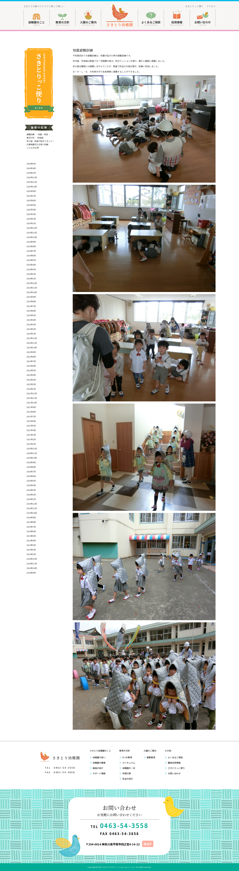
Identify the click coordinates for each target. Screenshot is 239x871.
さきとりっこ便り (194, 6)
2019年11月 (32, 508)
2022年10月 (32, 347)
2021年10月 (32, 402)
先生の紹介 (127, 778)
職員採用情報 (174, 762)
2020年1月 (31, 499)
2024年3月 (31, 269)
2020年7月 (31, 471)
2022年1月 (31, 388)
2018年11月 (32, 563)
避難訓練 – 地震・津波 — (38, 134)
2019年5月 (31, 535)
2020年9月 (31, 462)
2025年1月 (31, 223)
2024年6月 (31, 255)
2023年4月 (31, 319)
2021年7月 (31, 416)
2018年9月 (31, 572)
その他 (168, 750)
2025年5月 (31, 205)
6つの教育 (127, 757)
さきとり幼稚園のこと (100, 750)
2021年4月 (31, 430)
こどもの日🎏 (33, 147)
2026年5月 (31, 163)
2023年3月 (31, 324)
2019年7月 (31, 526)
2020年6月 (31, 476)
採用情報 (176, 23)
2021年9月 (31, 407)
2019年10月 (32, 512)
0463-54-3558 (64, 767)
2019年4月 (31, 540)
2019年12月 (32, 503)
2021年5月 (31, 425)
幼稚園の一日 (128, 768)
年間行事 (126, 773)
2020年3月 (31, 490)
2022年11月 (32, 342)
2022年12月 (32, 338)
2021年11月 (32, 398)
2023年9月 (31, 296)
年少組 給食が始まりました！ (40, 141)
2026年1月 (31, 172)
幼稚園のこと (36, 23)
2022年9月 (31, 352)
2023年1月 (31, 333)
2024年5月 (31, 260)
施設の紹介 (98, 768)
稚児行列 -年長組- (35, 137)
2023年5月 (31, 315)
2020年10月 (32, 457)
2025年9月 (31, 191)
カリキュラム (128, 762)
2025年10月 (32, 186)
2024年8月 (31, 246)
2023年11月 (32, 287)
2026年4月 (31, 168)
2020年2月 (31, 494)
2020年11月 (32, 453)
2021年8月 (31, 411)
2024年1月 (31, 278)
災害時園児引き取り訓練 (37, 144)
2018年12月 (32, 558)
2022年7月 (31, 361)
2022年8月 (31, 356)
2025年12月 (32, 177)
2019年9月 (31, 517)
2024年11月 (32, 232)
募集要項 (151, 757)
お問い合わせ (202, 23)
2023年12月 (32, 283)
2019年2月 (31, 549)
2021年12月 (32, 393)
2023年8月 (31, 301)
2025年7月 (31, 195)
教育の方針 (62, 23)
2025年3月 (31, 214)
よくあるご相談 (151, 23)
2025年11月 (32, 181)
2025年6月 (31, 200)
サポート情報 (99, 773)
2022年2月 (31, 384)
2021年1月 (31, 443)
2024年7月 (31, 250)
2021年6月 (31, 421)
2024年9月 (31, 241)
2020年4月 (31, 485)
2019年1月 (31, 554)
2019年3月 (31, 545)
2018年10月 (32, 568)
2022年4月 (31, 374)
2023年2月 (31, 329)
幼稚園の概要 (99, 762)
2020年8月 (31, 466)
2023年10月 (32, 292)
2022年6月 (31, 365)
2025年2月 (31, 218)
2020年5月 (31, 480)
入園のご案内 (88, 23)
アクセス (211, 6)
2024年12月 (32, 227)
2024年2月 (31, 273)
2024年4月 (31, 264)
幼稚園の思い (99, 757)
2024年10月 (32, 237)
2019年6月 (31, 531)
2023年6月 (31, 310)
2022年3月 (31, 379)
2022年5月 (31, 370)
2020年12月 (32, 448)
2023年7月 (31, 306)
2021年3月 (31, 434)
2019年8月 (31, 522)
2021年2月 (31, 439)
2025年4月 (31, 209)
